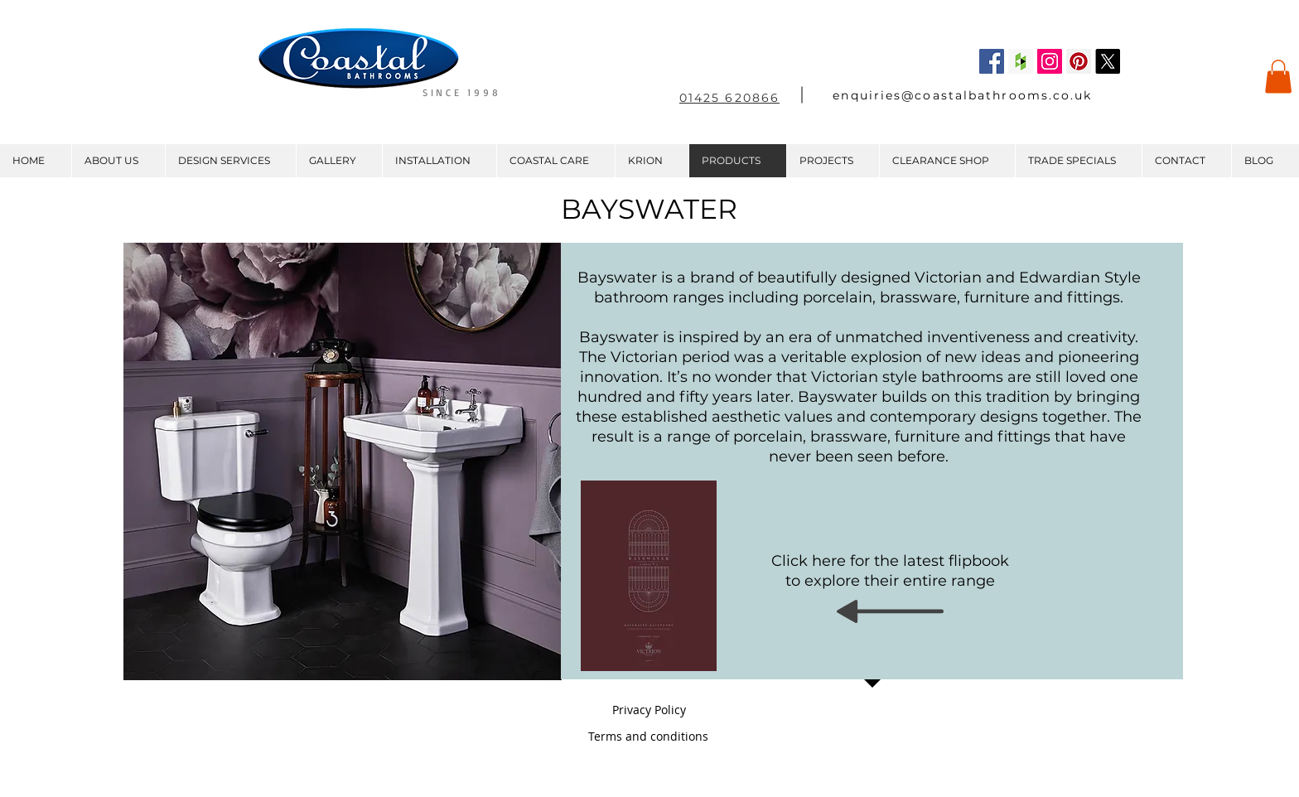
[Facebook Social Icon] (991, 61)
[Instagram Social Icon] (1049, 61)
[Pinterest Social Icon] (1078, 61)
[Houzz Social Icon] (1020, 61)
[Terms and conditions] (648, 737)
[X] (1107, 61)
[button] (1278, 77)
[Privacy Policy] (648, 710)
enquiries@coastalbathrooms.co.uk (962, 95)
